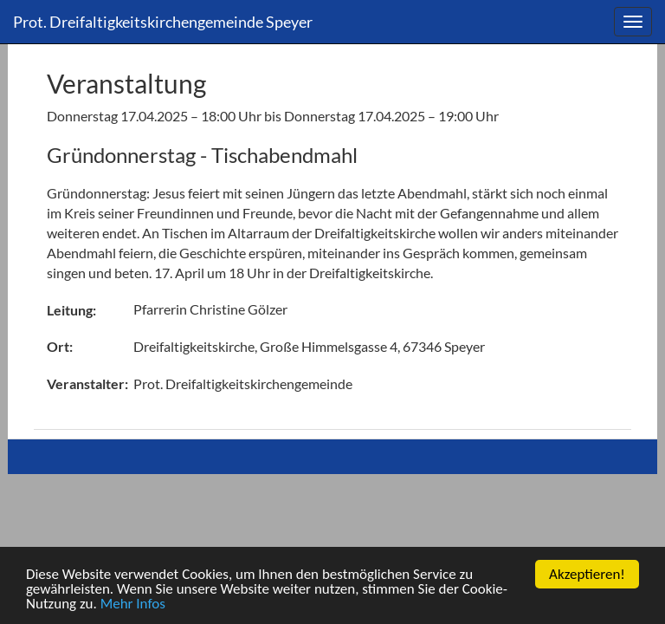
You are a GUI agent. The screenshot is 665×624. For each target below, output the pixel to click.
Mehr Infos (132, 604)
